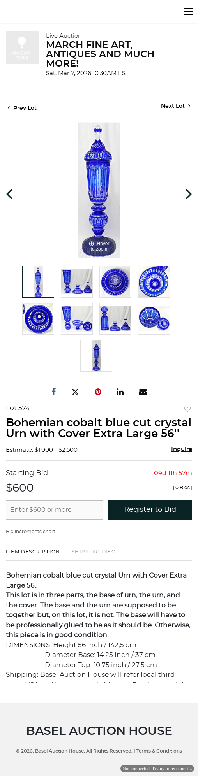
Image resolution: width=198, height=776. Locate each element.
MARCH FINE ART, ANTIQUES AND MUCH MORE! (100, 54)
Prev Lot (22, 108)
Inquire (181, 449)
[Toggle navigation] (188, 11)
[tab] (33, 554)
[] (182, 487)
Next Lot (175, 106)
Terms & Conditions (159, 751)
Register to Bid (150, 509)
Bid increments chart (30, 531)
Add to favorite (187, 410)
